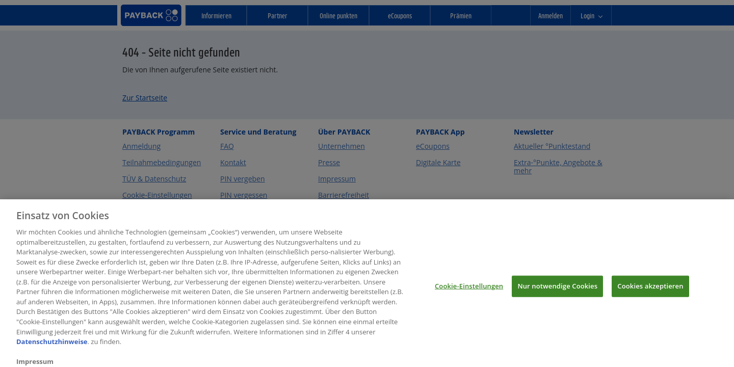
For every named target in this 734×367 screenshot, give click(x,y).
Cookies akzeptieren (650, 290)
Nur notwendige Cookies (557, 290)
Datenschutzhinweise (52, 346)
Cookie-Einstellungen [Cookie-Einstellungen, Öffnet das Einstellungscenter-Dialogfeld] (469, 290)
